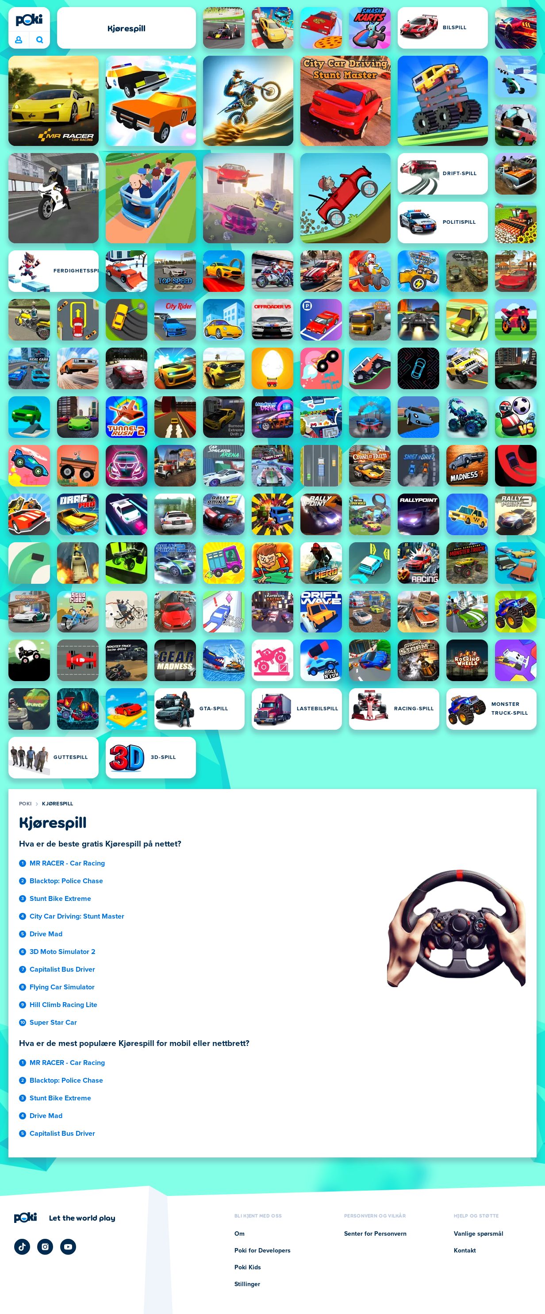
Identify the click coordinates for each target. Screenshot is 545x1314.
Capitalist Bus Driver (62, 969)
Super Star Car (53, 1022)
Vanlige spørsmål (478, 1234)
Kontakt (465, 1251)
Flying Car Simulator (62, 987)
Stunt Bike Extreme (60, 898)
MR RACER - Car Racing (67, 863)
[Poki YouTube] (68, 1247)
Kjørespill (57, 804)
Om (239, 1234)
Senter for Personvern (375, 1234)
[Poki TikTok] (22, 1247)
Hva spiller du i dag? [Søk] (39, 39)
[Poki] (29, 20)
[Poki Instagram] (45, 1247)
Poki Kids (247, 1267)
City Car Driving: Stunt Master (77, 916)
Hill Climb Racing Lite (63, 1004)
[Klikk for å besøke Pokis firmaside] (64, 1218)
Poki (25, 804)
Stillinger (247, 1284)
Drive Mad (46, 934)
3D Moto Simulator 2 (63, 951)
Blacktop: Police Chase (66, 881)
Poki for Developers (262, 1251)
